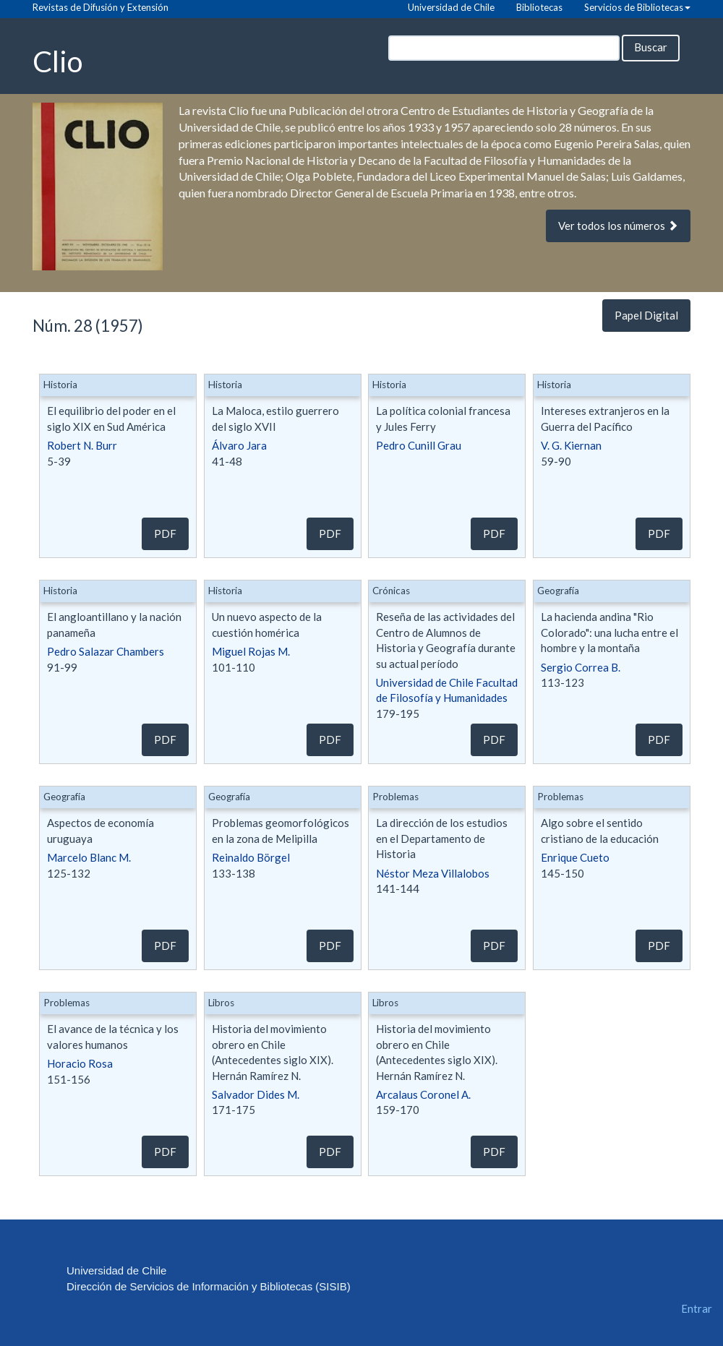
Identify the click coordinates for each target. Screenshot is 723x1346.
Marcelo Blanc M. (89, 857)
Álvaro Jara (239, 445)
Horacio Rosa (80, 1063)
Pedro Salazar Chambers (105, 651)
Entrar (696, 1308)
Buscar (650, 46)
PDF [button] (165, 533)
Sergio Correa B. (580, 667)
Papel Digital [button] (646, 315)
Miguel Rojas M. (251, 651)
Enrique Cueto (575, 857)
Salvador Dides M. (255, 1094)
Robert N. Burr (82, 445)
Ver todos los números (618, 225)
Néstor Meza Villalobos (432, 873)
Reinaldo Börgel (251, 857)
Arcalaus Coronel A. (423, 1094)
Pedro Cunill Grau (418, 445)
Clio (57, 60)
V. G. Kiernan (571, 445)
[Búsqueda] (504, 48)
